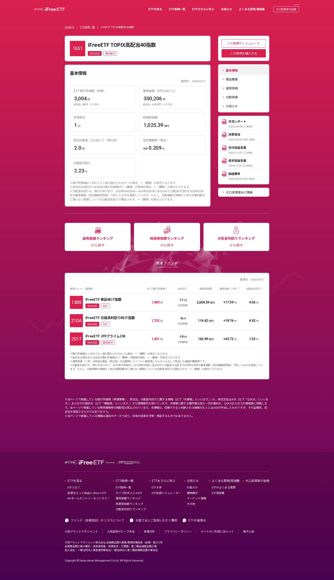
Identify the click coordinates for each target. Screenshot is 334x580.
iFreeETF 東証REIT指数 (103, 292)
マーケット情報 (196, 492)
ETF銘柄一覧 (163, 6)
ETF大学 (157, 481)
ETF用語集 (218, 486)
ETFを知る (142, 6)
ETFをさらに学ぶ (190, 6)
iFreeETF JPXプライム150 (105, 329)
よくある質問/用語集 (238, 6)
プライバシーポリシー (178, 525)
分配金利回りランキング (131, 503)
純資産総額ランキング (129, 497)
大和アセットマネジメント (81, 525)
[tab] (243, 64)
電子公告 (248, 525)
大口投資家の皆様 (272, 6)
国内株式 (110, 47)
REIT (105, 299)
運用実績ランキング (128, 492)
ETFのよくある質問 (224, 481)
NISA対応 (95, 47)
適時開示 (192, 486)
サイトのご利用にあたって (217, 525)
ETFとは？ (74, 481)
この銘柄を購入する (243, 47)
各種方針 (149, 525)
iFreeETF (69, 20)
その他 (191, 497)
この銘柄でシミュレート (243, 37)
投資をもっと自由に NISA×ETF (87, 486)
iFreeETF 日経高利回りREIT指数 (110, 311)
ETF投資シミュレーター (166, 486)
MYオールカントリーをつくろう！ (89, 492)
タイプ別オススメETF (129, 486)
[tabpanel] (137, 129)
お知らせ (213, 6)
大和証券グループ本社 (121, 525)
